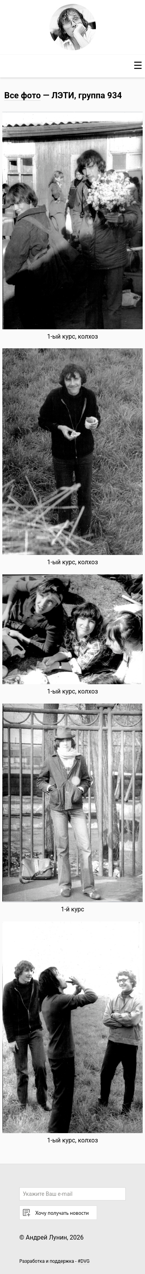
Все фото (22, 95)
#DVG (84, 1261)
